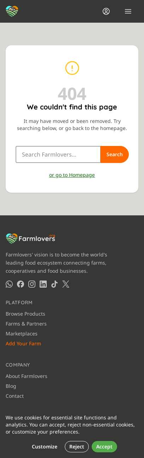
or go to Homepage (72, 174)
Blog (11, 386)
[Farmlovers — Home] (12, 11)
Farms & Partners (26, 323)
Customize (44, 446)
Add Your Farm (23, 343)
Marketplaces (22, 333)
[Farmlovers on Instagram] (31, 284)
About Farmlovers (26, 376)
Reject (76, 446)
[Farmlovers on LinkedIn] (43, 284)
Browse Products (25, 313)
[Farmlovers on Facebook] (20, 284)
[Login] (106, 11)
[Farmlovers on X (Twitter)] (65, 284)
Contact (15, 395)
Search (114, 154)
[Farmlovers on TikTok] (54, 284)
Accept (104, 446)
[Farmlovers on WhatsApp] (9, 284)
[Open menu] (128, 11)
